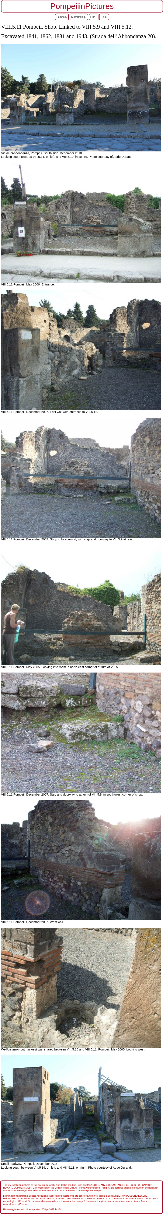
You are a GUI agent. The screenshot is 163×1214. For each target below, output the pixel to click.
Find (93, 16)
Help (104, 16)
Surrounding (79, 16)
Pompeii (61, 16)
